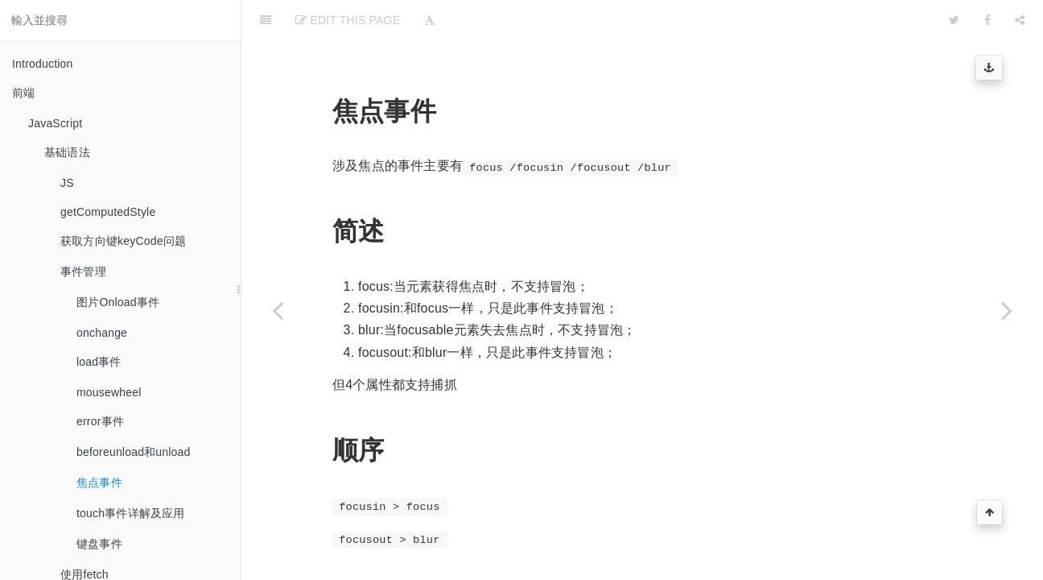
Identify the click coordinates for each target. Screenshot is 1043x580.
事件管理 (83, 271)
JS (67, 182)
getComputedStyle (107, 211)
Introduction (42, 63)
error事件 (100, 421)
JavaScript (55, 123)
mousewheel (109, 392)
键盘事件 (99, 543)
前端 (23, 92)
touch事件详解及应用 (130, 513)
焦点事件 (99, 482)
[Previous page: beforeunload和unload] (277, 310)
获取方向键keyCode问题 (123, 240)
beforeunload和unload (133, 451)
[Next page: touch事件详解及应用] (1007, 310)
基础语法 (67, 152)
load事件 (99, 361)
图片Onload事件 (117, 302)
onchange (101, 332)
